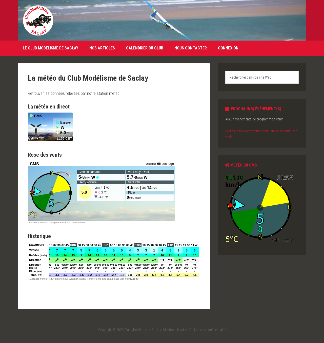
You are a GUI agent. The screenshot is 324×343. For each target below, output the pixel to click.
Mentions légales (175, 330)
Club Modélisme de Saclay (38, 20)
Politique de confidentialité (207, 330)
